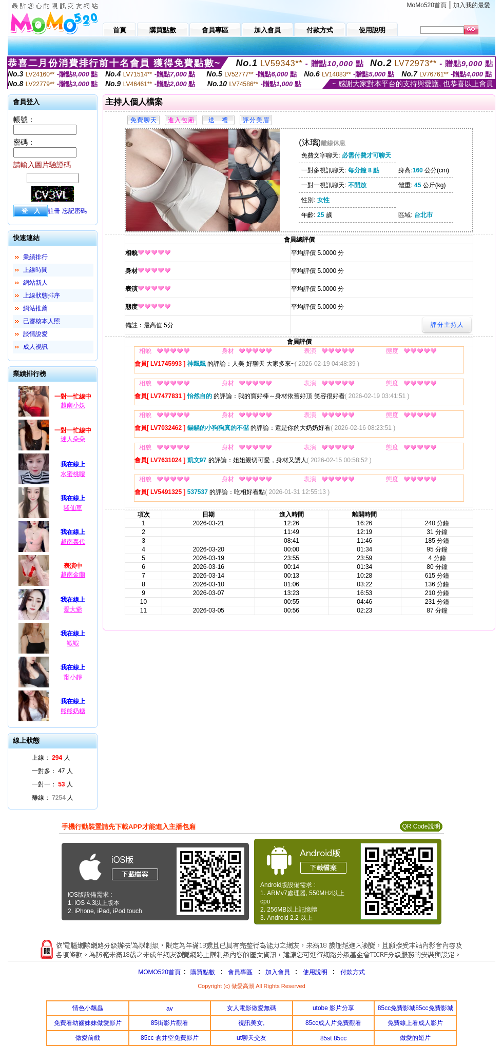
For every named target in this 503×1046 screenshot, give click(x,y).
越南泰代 (73, 541)
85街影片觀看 (169, 1023)
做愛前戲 (87, 1037)
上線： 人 (51, 757)
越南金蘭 (73, 574)
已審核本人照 (41, 321)
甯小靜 (73, 677)
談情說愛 (35, 334)
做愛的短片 (415, 1037)
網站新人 (35, 282)
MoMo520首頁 (427, 5)
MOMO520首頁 (159, 972)
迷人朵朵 (73, 439)
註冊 (54, 210)
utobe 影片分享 (333, 1008)
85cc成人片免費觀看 (333, 1023)
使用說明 (315, 972)
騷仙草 (73, 507)
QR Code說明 (421, 826)
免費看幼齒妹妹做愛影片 (88, 1023)
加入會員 (277, 972)
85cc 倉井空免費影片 (170, 1037)
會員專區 (240, 972)
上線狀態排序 (41, 295)
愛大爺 (73, 609)
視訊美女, (251, 1023)
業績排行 (35, 257)
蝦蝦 (73, 643)
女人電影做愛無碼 (251, 1008)
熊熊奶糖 (73, 711)
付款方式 (352, 972)
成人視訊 (35, 346)
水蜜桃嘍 (73, 474)
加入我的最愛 (471, 5)
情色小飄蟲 (87, 1008)
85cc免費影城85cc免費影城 (415, 1008)
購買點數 (202, 972)
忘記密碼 (74, 210)
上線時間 (35, 269)
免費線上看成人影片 (415, 1023)
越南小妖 (73, 405)
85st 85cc (333, 1038)
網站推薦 (35, 308)
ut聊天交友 (251, 1037)
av (169, 1008)
